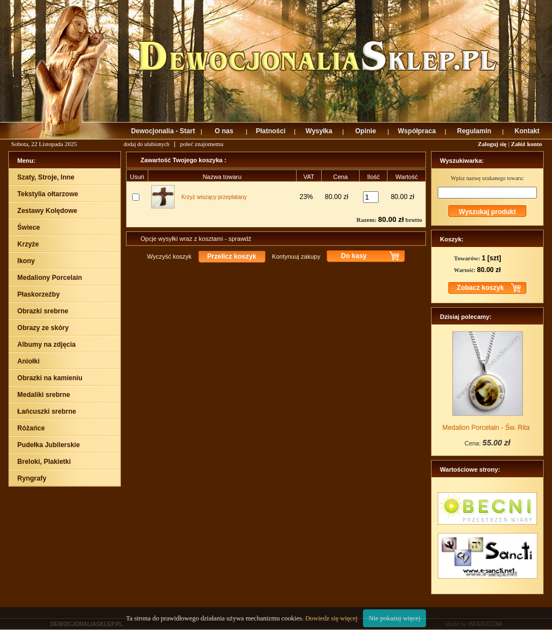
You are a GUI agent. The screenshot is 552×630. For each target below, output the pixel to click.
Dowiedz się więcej (331, 618)
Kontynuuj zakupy (296, 256)
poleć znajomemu (202, 143)
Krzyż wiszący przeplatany (213, 197)
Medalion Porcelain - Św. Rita (486, 428)
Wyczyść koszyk (169, 256)
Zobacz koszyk (480, 288)
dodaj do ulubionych (147, 144)
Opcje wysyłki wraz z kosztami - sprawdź (196, 238)
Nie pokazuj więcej (394, 618)
